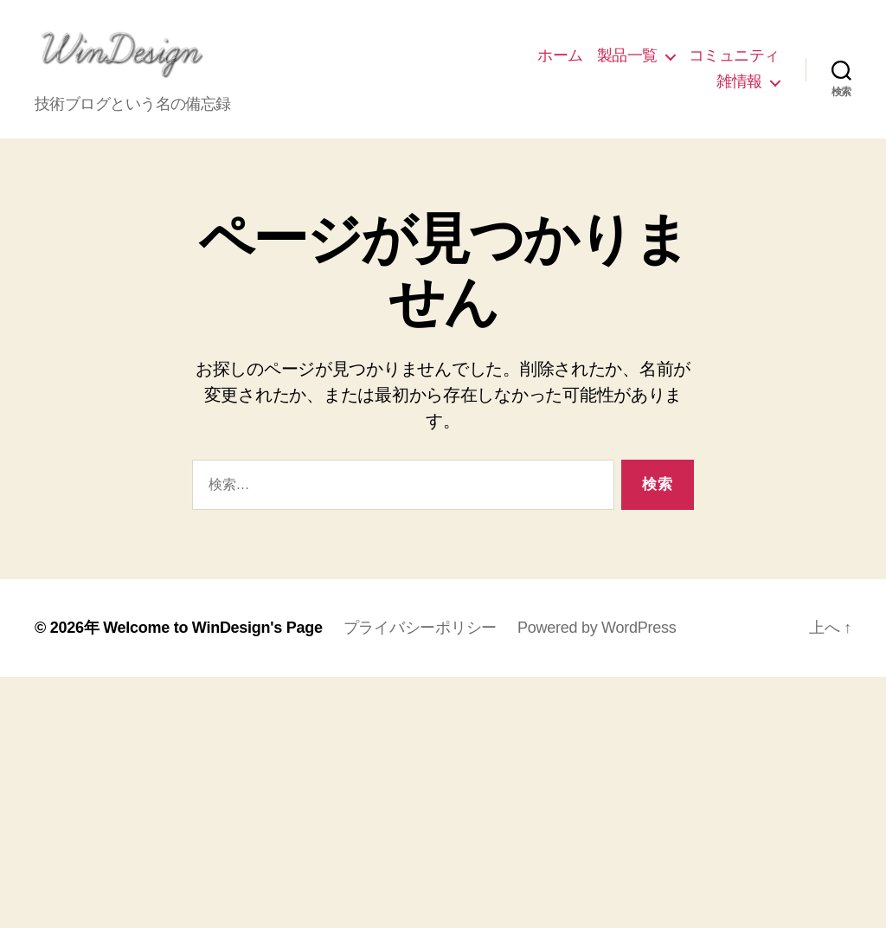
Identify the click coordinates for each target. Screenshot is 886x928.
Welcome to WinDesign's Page (213, 639)
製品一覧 (627, 61)
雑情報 (739, 87)
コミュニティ (734, 61)
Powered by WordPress (596, 639)
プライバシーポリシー (420, 639)
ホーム (560, 61)
